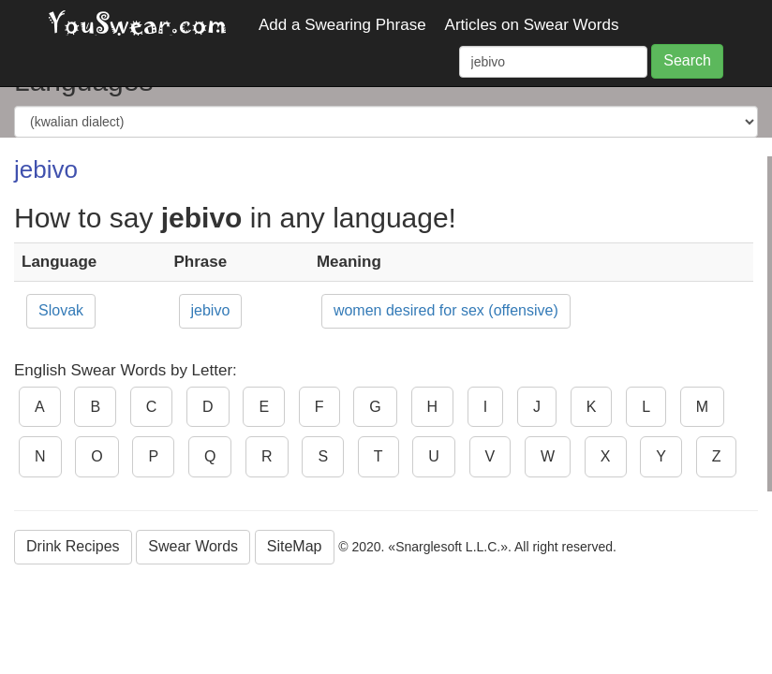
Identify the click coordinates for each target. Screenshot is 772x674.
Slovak (60, 310)
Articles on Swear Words (532, 25)
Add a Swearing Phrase (342, 25)
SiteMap (294, 546)
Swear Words (193, 546)
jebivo (210, 310)
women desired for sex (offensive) (446, 310)
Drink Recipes (73, 546)
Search (687, 60)
